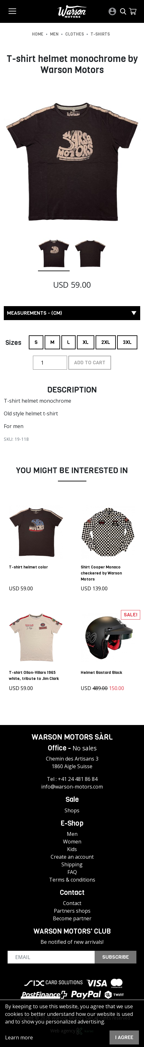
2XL (106, 340)
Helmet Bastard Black (101, 672)
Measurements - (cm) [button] (71, 313)
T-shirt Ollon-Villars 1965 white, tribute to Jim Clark (34, 675)
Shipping (72, 864)
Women (72, 841)
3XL (127, 340)
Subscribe (115, 956)
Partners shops (72, 910)
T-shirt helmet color (28, 566)
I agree (124, 1037)
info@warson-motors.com (72, 786)
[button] (132, 11)
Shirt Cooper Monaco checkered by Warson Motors (101, 572)
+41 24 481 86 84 (77, 778)
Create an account (72, 856)
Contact (72, 902)
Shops (72, 810)
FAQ (72, 871)
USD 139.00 (94, 588)
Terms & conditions (72, 879)
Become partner (72, 918)
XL (85, 340)
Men (72, 833)
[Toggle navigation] (12, 11)
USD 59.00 (21, 588)
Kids (72, 848)
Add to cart (89, 362)
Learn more (19, 1037)
